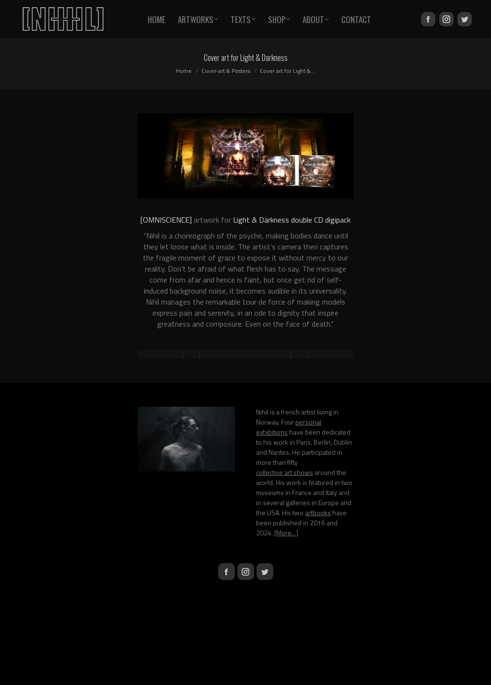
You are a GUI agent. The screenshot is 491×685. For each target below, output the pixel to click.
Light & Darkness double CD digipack (292, 219)
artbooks (318, 513)
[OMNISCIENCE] (166, 219)
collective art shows (284, 472)
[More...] (286, 533)
